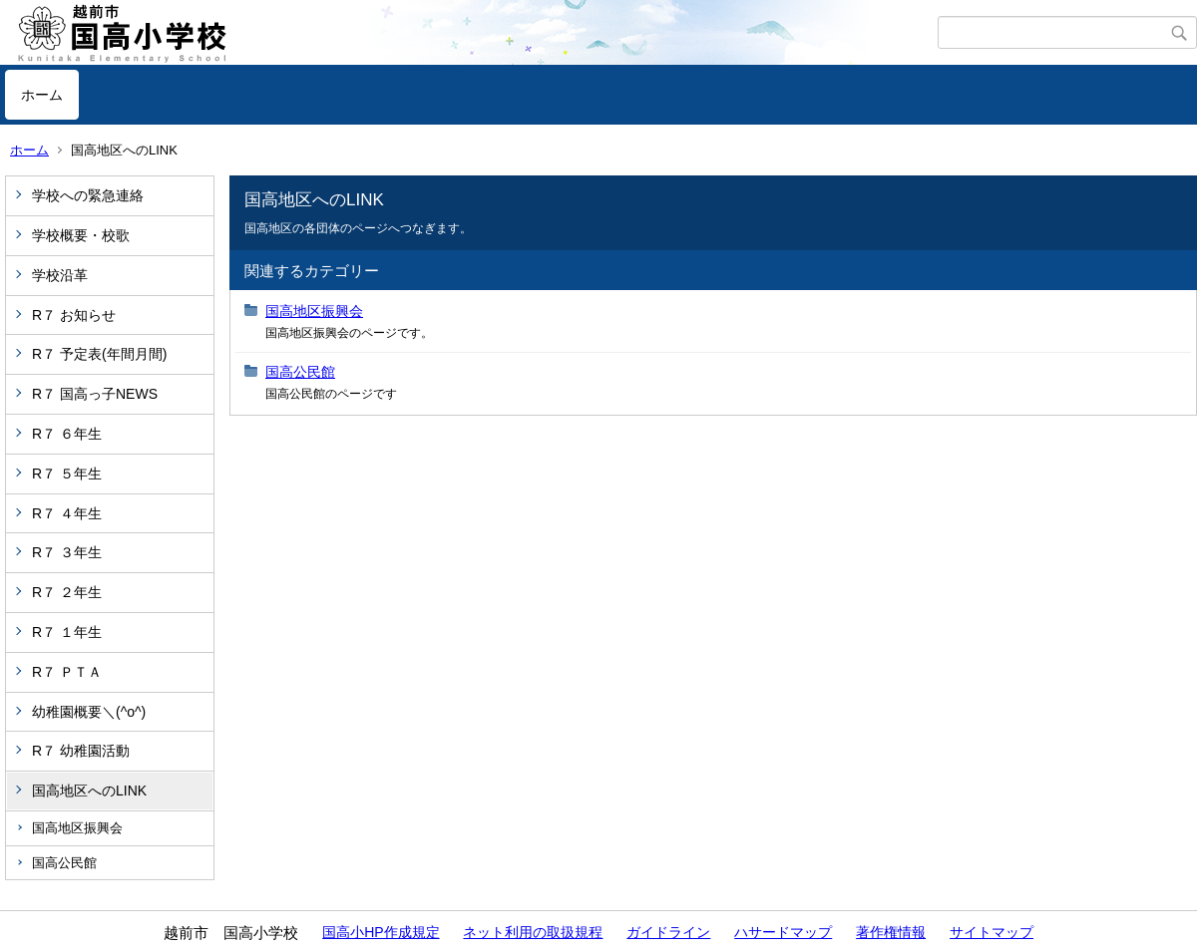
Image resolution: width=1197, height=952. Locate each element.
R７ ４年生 (67, 513)
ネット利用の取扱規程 (532, 932)
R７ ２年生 (67, 592)
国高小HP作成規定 (380, 932)
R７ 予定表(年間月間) (99, 354)
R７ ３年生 (67, 552)
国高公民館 (64, 862)
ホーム (42, 95)
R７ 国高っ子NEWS (95, 394)
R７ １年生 (67, 632)
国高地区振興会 (77, 827)
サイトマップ (991, 932)
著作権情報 (891, 932)
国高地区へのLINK (89, 790)
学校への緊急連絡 (88, 195)
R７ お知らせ (74, 315)
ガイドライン (668, 932)
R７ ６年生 (67, 434)
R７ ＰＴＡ (67, 672)
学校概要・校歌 (81, 235)
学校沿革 (60, 275)
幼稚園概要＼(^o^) (89, 712)
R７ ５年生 (67, 473)
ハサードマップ (783, 932)
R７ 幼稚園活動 (81, 751)
